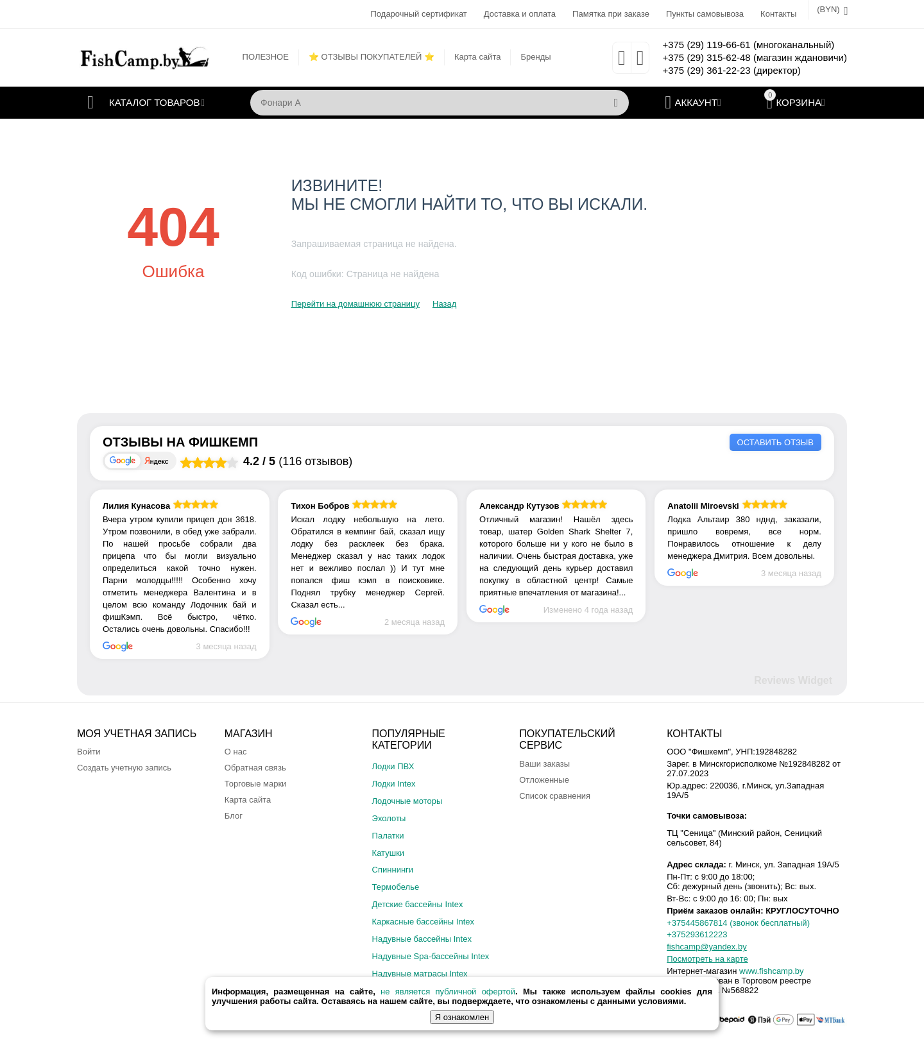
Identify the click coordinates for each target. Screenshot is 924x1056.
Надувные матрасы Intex (420, 973)
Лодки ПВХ (393, 766)
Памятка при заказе (610, 14)
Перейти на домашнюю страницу (355, 304)
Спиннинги (393, 869)
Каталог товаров (154, 103)
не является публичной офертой (448, 991)
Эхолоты (389, 818)
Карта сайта (477, 57)
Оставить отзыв (775, 442)
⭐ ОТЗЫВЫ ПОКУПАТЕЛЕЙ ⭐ (371, 57)
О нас (236, 751)
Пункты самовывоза (705, 14)
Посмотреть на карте (707, 959)
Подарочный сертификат (418, 14)
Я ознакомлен (462, 1017)
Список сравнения (554, 796)
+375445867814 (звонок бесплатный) (738, 923)
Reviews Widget (793, 680)
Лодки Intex (394, 783)
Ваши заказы (544, 764)
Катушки (388, 853)
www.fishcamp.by (771, 971)
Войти (88, 751)
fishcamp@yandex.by (707, 946)
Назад (444, 304)
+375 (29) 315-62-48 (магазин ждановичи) (754, 57)
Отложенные (544, 780)
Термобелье (396, 887)
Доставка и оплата (520, 14)
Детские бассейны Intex (417, 904)
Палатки (388, 835)
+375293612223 (697, 934)
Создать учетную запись (124, 767)
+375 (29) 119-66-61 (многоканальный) (748, 44)
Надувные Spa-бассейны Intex (431, 956)
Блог (234, 816)
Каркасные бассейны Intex (423, 921)
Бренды (535, 57)
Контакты (778, 14)
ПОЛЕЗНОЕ (266, 57)
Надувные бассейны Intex (422, 939)
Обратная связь (255, 767)
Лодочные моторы (407, 801)
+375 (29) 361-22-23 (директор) (731, 70)
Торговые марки (256, 783)
